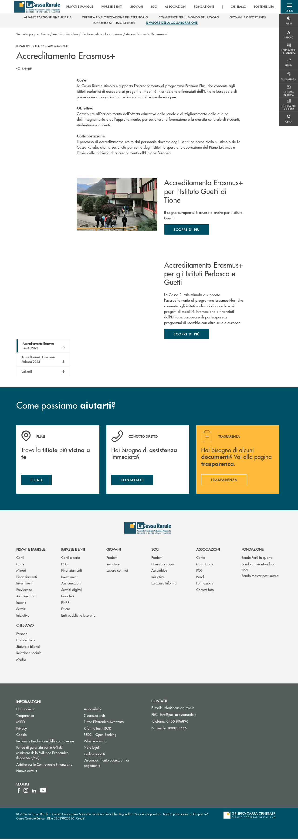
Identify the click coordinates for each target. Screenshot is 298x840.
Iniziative (22, 616)
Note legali (109, 748)
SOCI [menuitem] (152, 7)
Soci (155, 550)
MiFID (38, 722)
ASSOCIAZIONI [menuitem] (175, 7)
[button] (288, 7)
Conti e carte (70, 558)
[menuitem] (47, 18)
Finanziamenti (26, 577)
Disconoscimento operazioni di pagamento (109, 764)
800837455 (177, 729)
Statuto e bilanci (28, 647)
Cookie (21, 735)
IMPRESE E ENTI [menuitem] (110, 7)
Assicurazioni (26, 597)
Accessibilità (110, 710)
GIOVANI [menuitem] (135, 7)
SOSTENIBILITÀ (263, 7)
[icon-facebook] (18, 791)
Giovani (113, 550)
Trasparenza (25, 716)
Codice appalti (94, 755)
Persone (21, 634)
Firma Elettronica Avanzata (114, 722)
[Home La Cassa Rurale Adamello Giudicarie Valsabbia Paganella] (37, 7)
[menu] (169, 7)
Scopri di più (186, 229)
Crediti (80, 819)
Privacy (21, 729)
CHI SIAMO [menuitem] (237, 7)
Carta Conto (205, 565)
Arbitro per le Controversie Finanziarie (46, 765)
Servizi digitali (71, 590)
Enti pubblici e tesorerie (78, 616)
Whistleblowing (113, 742)
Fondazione (252, 550)
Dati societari (26, 710)
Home (45, 34)
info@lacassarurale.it (178, 709)
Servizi (21, 610)
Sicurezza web (112, 716)
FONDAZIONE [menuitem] (203, 7)
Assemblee (159, 571)
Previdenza (24, 590)
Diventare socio (162, 565)
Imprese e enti (73, 550)
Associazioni (208, 550)
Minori (21, 571)
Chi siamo (25, 626)
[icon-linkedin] (34, 791)
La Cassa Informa (163, 584)
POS (64, 565)
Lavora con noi (117, 571)
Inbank (21, 603)
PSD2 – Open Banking (114, 735)
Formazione (204, 584)
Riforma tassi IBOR (114, 729)
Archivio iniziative (65, 34)
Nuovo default (44, 771)
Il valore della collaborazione (102, 34)
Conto (200, 558)
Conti (20, 558)
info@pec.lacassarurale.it (178, 715)
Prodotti (112, 558)
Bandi (200, 577)
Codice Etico (25, 641)
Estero (65, 610)
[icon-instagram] (26, 791)
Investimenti (25, 584)
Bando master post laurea (259, 576)
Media (21, 660)
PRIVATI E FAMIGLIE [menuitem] (78, 7)
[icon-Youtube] (43, 791)
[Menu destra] (288, 21)
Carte (20, 565)
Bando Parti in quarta (256, 558)
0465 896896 (177, 722)
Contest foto (205, 590)
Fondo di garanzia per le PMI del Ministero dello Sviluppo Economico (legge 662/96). (45, 753)
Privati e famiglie (30, 550)
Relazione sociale (28, 654)
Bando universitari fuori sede (258, 568)
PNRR (65, 603)
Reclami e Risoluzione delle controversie (46, 742)
